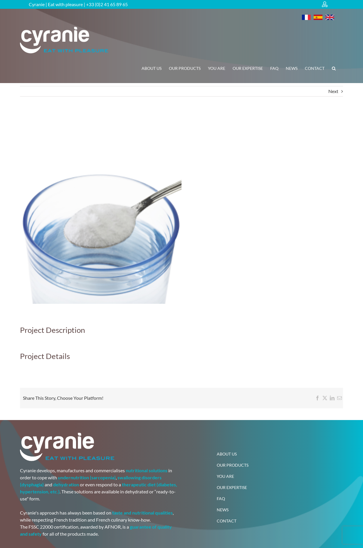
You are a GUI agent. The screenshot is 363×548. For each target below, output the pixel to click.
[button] (334, 68)
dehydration (66, 484)
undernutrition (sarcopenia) (87, 477)
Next (333, 91)
